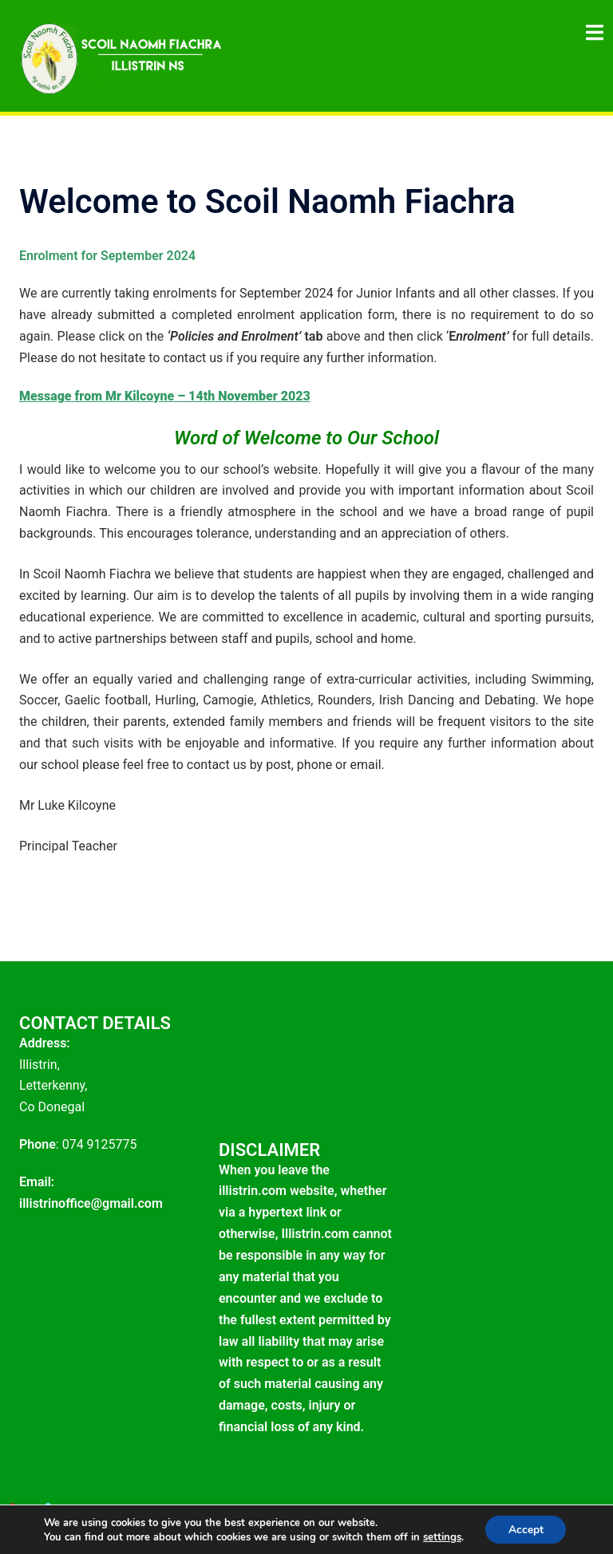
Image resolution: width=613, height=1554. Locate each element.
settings (440, 1536)
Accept (526, 1528)
